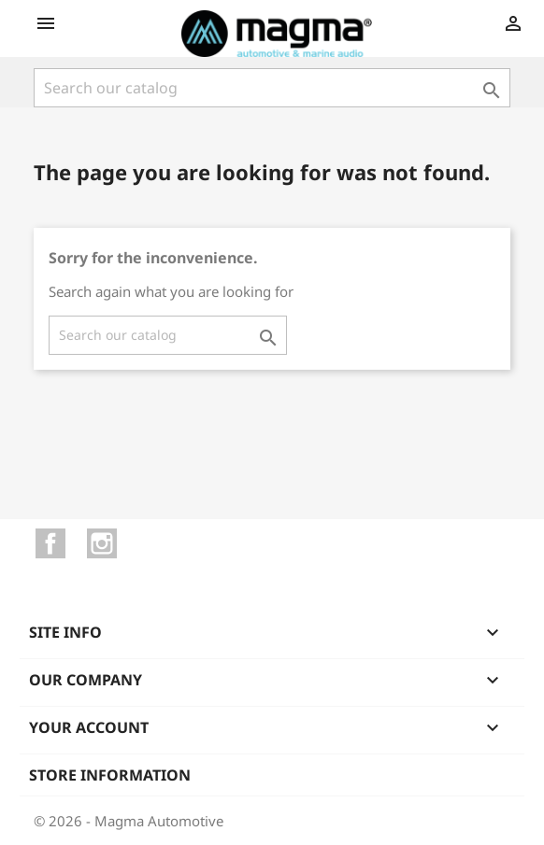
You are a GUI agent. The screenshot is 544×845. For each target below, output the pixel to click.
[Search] (272, 87)
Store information (110, 775)
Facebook (50, 543)
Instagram (102, 543)
